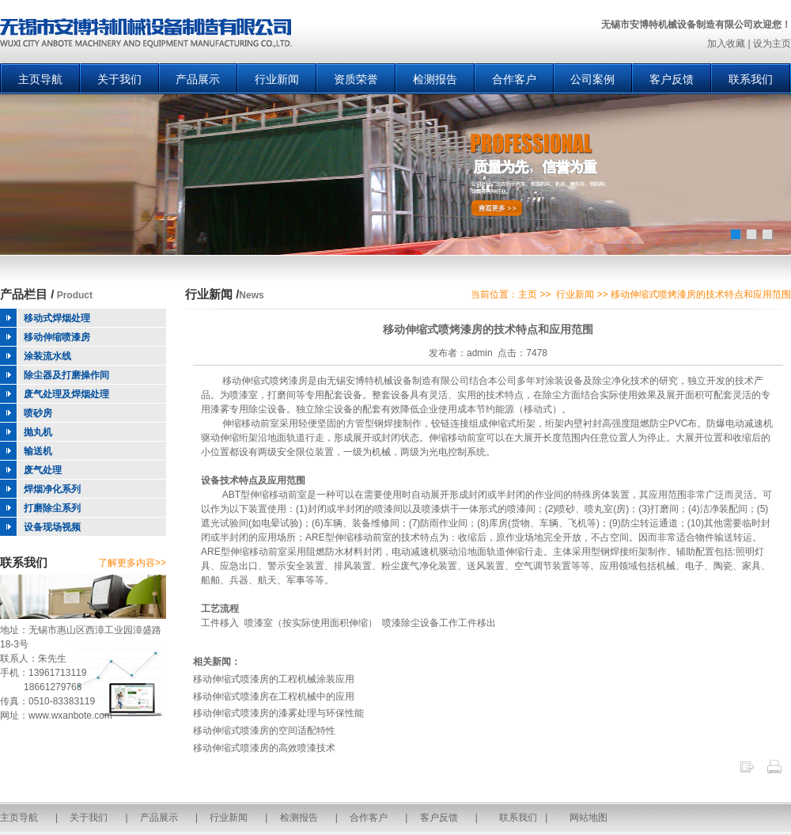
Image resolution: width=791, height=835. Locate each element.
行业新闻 (277, 79)
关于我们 (119, 79)
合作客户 (514, 79)
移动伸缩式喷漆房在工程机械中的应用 (273, 696)
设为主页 (772, 43)
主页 (527, 294)
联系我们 (751, 79)
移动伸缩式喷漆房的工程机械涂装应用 (273, 679)
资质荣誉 (356, 79)
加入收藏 (726, 43)
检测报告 (435, 79)
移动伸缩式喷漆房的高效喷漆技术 (264, 747)
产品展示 (198, 79)
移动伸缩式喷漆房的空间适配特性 (264, 730)
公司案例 (592, 79)
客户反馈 (671, 79)
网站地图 (588, 817)
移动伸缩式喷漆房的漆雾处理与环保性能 (278, 713)
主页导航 (40, 79)
